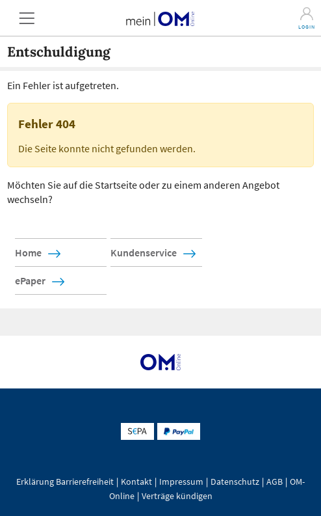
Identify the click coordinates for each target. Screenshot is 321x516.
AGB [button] (274, 481)
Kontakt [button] (136, 481)
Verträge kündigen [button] (177, 496)
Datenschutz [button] (235, 481)
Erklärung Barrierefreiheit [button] (65, 481)
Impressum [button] (181, 481)
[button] (26, 18)
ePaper (30, 280)
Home (28, 252)
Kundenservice (143, 252)
